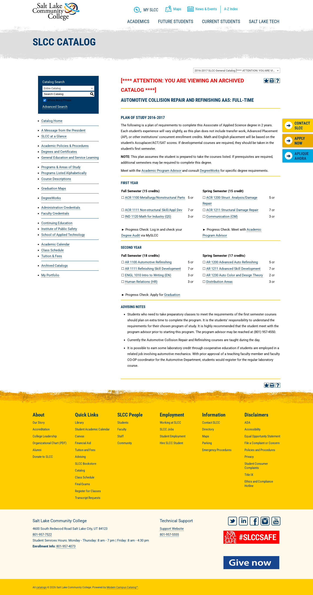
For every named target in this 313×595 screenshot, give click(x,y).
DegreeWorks (51, 198)
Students (122, 423)
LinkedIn (243, 520)
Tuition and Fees (85, 450)
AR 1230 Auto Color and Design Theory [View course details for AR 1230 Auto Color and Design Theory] (234, 275)
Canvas (79, 436)
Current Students (221, 21)
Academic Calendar (55, 244)
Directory (208, 429)
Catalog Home (51, 121)
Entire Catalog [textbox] (52, 88)
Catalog (80, 470)
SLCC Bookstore (85, 464)
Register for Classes (88, 491)
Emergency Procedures (216, 450)
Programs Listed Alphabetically (64, 173)
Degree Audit (130, 235)
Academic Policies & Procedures (65, 146)
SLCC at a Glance (54, 136)
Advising (80, 457)
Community (124, 443)
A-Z (231, 9)
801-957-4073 (65, 546)
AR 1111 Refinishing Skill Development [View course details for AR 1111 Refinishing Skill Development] (153, 269)
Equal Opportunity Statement (262, 436)
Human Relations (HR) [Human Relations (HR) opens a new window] (141, 282)
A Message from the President (63, 130)
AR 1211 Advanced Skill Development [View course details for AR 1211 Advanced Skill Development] (233, 269)
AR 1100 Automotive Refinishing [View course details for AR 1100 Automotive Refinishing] (148, 262)
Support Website (172, 529)
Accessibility (252, 429)
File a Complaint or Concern (262, 443)
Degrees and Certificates (59, 152)
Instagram (265, 520)
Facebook (254, 520)
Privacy (249, 457)
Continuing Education (56, 223)
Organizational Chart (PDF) (50, 443)
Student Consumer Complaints (256, 466)
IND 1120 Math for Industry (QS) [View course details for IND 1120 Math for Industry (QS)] (148, 216)
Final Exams (82, 484)
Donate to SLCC (43, 457)
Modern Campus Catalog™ (122, 586)
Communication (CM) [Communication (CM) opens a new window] (222, 216)
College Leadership (45, 436)
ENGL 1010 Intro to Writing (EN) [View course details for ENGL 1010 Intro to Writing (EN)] (148, 275)
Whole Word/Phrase (59, 100)
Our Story (39, 423)
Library (79, 423)
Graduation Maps (53, 188)
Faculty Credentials (55, 213)
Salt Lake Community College (56, 11)
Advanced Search (54, 107)
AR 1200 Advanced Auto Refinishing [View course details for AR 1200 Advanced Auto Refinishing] (232, 262)
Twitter (232, 520)
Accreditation (41, 429)
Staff (120, 436)
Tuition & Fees (51, 256)
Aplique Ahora (297, 156)
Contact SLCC (297, 125)
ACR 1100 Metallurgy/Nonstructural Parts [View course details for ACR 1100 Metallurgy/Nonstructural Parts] (155, 198)
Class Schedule (52, 250)
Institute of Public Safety (59, 229)
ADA (247, 423)
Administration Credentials (60, 208)
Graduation (172, 295)
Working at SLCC (170, 423)
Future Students (175, 21)
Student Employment (172, 436)
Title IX (249, 475)
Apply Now (295, 140)
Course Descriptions (56, 179)
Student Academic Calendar (92, 429)
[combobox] (236, 70)
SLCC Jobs (167, 429)
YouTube (275, 520)
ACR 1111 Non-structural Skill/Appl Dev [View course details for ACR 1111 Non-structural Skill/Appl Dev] (153, 210)
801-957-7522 (42, 535)
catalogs (41, 586)
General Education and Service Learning (70, 158)
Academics (138, 21)
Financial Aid (83, 443)
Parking (207, 443)
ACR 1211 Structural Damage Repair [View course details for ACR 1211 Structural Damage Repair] (232, 210)
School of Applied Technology (63, 235)
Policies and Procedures (260, 450)
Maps (205, 436)
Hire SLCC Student (171, 443)
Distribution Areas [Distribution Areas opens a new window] (219, 282)
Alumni (37, 450)
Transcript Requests (87, 498)
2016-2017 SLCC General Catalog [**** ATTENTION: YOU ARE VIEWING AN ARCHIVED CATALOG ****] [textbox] (237, 70)
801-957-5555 (169, 535)
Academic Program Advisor (161, 171)
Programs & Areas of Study (60, 167)
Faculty (121, 429)
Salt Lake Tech (264, 21)
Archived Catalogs (54, 266)
